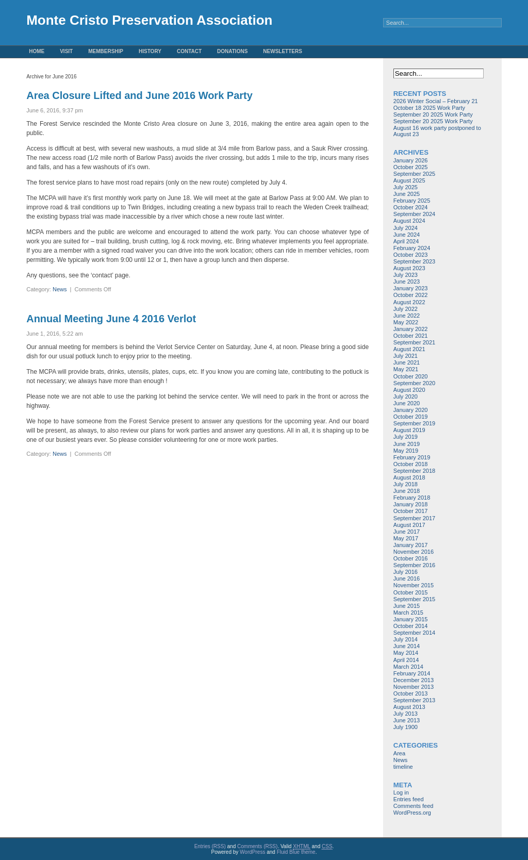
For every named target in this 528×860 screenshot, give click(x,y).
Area (399, 753)
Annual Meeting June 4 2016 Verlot (111, 318)
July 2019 (405, 437)
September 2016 (414, 565)
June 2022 (406, 315)
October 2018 (410, 464)
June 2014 (406, 646)
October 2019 (410, 417)
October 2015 (410, 592)
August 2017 (409, 525)
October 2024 (410, 207)
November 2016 (413, 552)
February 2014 (412, 673)
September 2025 (414, 174)
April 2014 (406, 660)
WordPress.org (412, 812)
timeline (403, 767)
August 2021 (409, 349)
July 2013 (405, 713)
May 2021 (405, 369)
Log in (401, 792)
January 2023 (410, 288)
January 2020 (410, 410)
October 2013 (410, 693)
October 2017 (410, 511)
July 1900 (405, 727)
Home (36, 51)
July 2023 (405, 275)
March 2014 (408, 667)
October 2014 (410, 626)
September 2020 (414, 383)
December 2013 (413, 680)
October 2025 (410, 167)
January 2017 (410, 545)
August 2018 (409, 477)
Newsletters (282, 51)
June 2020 (406, 403)
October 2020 (410, 376)
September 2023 (414, 261)
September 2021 (414, 342)
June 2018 (406, 491)
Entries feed (408, 799)
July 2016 (405, 572)
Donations (232, 51)
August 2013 (409, 707)
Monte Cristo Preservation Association (149, 20)
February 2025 (412, 200)
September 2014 (414, 633)
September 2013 (414, 700)
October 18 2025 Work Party (429, 108)
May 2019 (405, 451)
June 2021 (406, 362)
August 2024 (409, 221)
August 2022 (409, 302)
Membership (105, 51)
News (60, 289)
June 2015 (406, 606)
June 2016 (406, 578)
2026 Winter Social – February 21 (435, 101)
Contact (189, 51)
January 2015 (410, 619)
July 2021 (405, 356)
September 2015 (414, 599)
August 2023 (409, 268)
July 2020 (405, 396)
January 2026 (410, 160)
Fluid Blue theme (296, 852)
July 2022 (405, 309)
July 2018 (405, 484)
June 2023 (406, 281)
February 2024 (412, 248)
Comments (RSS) (257, 846)
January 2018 (410, 504)
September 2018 (414, 471)
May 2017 (405, 538)
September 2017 (414, 518)
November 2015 (413, 585)
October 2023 (410, 255)
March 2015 (408, 612)
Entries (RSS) (210, 846)
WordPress (252, 852)
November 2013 (413, 687)
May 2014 (405, 653)
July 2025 (405, 187)
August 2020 (409, 390)
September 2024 (414, 214)
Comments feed (413, 806)
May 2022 (405, 322)
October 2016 (410, 558)
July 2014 (405, 639)
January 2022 (410, 329)
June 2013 (406, 720)
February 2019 (412, 457)
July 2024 (405, 228)
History (150, 51)
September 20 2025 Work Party (433, 114)
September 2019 (414, 423)
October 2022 (410, 295)
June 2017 (406, 531)
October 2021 (410, 336)
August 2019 (409, 430)
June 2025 (406, 194)
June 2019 (406, 444)
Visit (66, 51)
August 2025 (409, 180)
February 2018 (412, 497)
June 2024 (406, 234)
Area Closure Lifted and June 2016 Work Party (139, 95)
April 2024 (406, 241)
